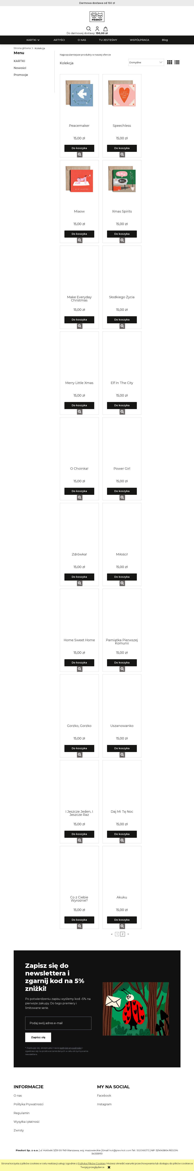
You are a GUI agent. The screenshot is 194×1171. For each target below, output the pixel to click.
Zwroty (19, 1130)
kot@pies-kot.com (120, 1150)
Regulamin (21, 1113)
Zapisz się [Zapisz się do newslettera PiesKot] (38, 1037)
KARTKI (19, 61)
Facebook (104, 1095)
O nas (18, 1095)
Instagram (104, 1104)
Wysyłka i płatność (27, 1121)
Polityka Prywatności (28, 1104)
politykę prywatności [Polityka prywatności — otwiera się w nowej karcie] (71, 1048)
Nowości (20, 68)
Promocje (21, 75)
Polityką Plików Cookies (91, 1163)
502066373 (143, 1150)
